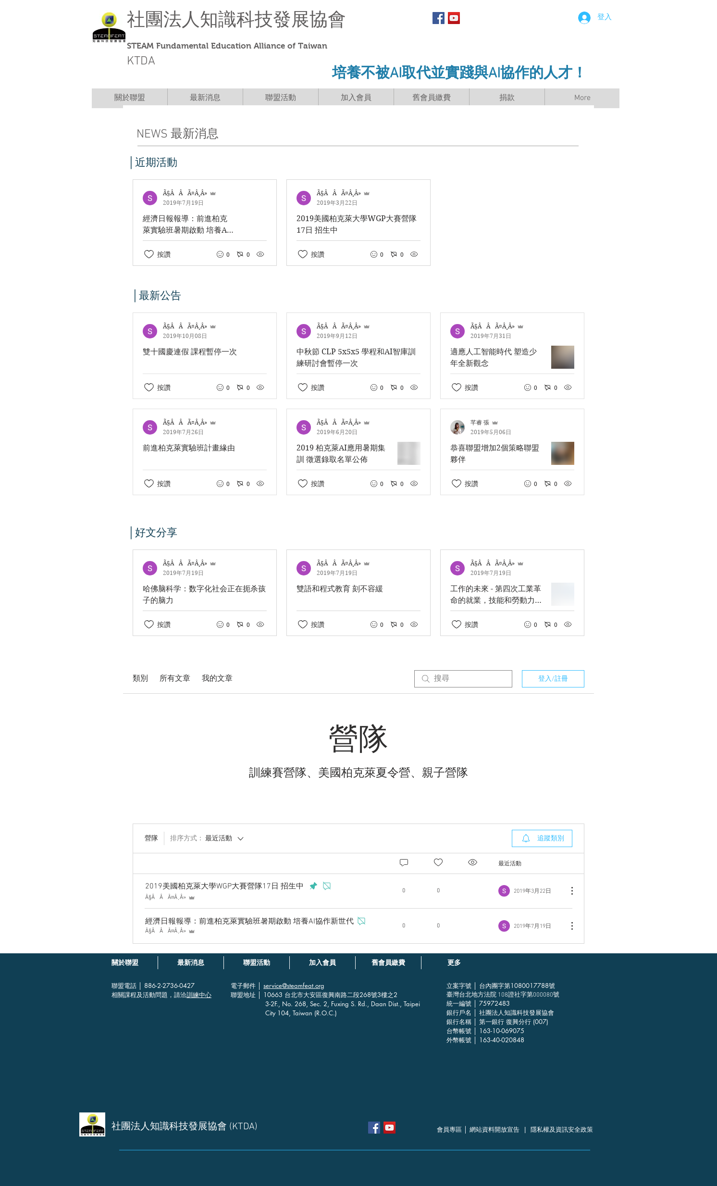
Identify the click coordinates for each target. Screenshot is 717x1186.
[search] (463, 678)
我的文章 (217, 679)
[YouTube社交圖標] (454, 18)
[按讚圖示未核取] (149, 254)
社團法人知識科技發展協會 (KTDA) (184, 1127)
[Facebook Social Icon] (439, 18)
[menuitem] (542, 838)
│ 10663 (271, 994)
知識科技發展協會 (273, 19)
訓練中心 (198, 994)
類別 (140, 679)
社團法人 (163, 19)
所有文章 (175, 679)
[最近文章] (358, 222)
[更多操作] (567, 891)
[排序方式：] (207, 838)
